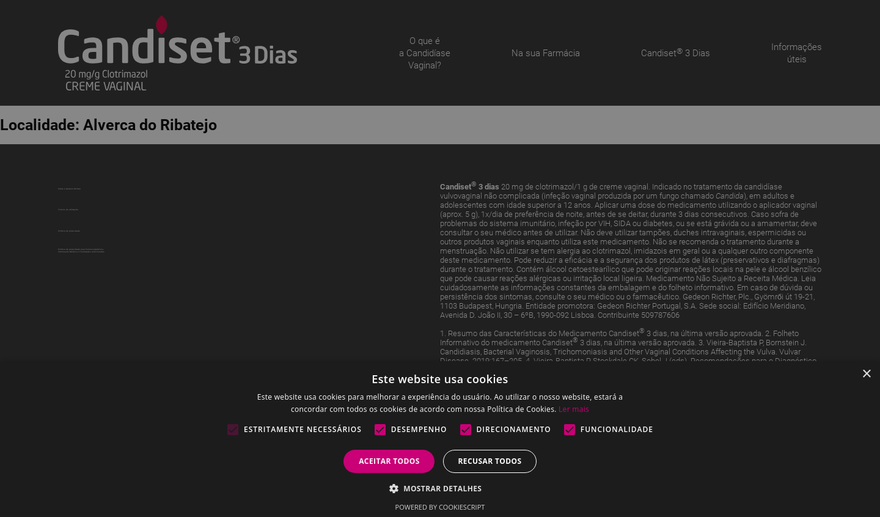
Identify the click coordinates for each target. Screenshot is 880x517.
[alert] (440, 258)
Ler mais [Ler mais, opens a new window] (574, 409)
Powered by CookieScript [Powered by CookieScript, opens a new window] (440, 507)
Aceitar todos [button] (389, 461)
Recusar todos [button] (489, 461)
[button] (440, 488)
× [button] (866, 374)
